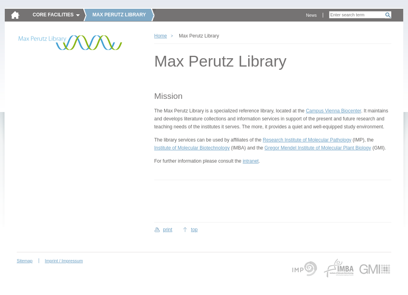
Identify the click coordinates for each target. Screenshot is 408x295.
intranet (251, 161)
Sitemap (25, 260)
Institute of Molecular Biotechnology (192, 148)
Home (160, 35)
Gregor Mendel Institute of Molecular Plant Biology (318, 148)
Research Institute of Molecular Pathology (307, 140)
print (167, 229)
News (311, 15)
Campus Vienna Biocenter (333, 111)
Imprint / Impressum (64, 260)
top (194, 229)
